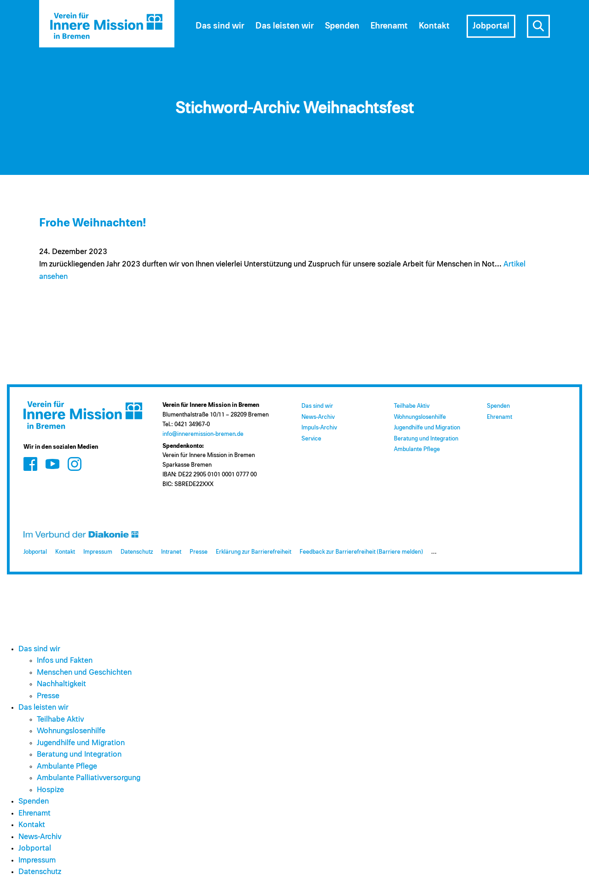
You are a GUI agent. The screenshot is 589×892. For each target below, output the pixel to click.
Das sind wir (220, 26)
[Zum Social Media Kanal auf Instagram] (74, 464)
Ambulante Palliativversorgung (88, 778)
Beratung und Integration (426, 439)
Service (311, 439)
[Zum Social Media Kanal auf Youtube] (52, 464)
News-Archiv (318, 417)
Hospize (50, 790)
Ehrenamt (389, 26)
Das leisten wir (284, 26)
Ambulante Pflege (417, 449)
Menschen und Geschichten (84, 673)
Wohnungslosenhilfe (420, 417)
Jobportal (491, 26)
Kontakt (434, 26)
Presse (199, 552)
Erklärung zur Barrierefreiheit (253, 552)
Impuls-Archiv (319, 428)
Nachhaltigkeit (61, 684)
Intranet (171, 552)
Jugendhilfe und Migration (427, 428)
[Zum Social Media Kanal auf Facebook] (30, 464)
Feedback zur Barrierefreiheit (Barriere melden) (361, 552)
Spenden (342, 26)
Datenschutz (137, 552)
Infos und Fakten (64, 661)
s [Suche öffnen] (538, 26)
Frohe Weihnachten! (92, 223)
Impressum (97, 552)
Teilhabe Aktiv (411, 406)
